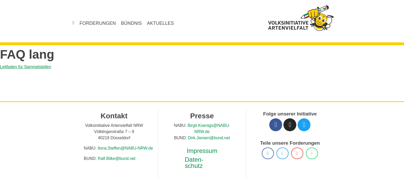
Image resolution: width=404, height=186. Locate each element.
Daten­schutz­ (193, 158)
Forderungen (99, 23)
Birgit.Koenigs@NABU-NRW (205, 127)
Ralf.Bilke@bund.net (114, 160)
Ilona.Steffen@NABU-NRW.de (122, 150)
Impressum (202, 146)
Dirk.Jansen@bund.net (208, 133)
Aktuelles (156, 23)
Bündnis (129, 23)
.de (234, 127)
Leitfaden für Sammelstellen (27, 66)
